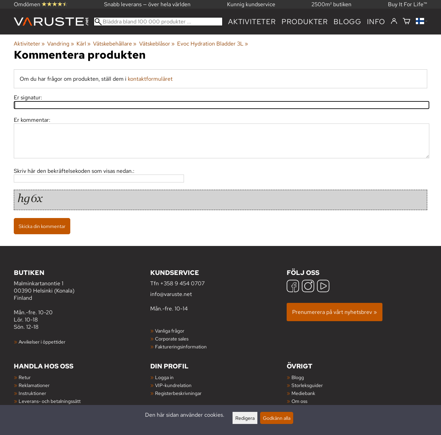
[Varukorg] (406, 21)
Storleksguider (307, 385)
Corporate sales (171, 338)
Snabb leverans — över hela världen (147, 4)
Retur (25, 377)
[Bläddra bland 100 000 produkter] (158, 21)
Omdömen (41, 4)
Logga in (164, 377)
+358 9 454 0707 (182, 283)
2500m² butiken (331, 4)
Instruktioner (32, 393)
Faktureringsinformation (181, 346)
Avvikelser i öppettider (42, 341)
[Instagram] (308, 287)
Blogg (297, 377)
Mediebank (303, 393)
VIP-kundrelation (173, 385)
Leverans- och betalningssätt (50, 401)
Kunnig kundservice (251, 4)
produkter (304, 21)
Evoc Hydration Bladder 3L (212, 43)
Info (376, 21)
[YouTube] (323, 287)
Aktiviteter (252, 21)
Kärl (83, 43)
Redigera (245, 418)
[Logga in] (394, 21)
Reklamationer (34, 385)
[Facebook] (293, 287)
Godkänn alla (276, 418)
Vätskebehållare (114, 43)
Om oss (299, 401)
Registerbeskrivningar (178, 393)
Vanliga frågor (169, 330)
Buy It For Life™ (407, 4)
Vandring (60, 43)
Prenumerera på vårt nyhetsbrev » (334, 312)
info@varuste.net (171, 294)
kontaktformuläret (150, 78)
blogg (347, 21)
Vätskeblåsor (157, 43)
